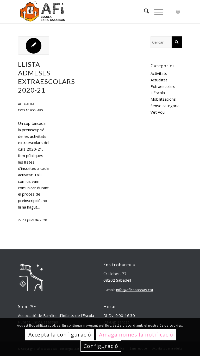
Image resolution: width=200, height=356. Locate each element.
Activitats (159, 73)
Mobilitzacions (163, 99)
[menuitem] (144, 11)
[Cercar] (144, 11)
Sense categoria (165, 105)
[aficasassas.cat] (42, 11)
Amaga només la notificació (136, 334)
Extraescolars (30, 110)
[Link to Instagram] (178, 12)
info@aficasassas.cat (134, 289)
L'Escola (158, 92)
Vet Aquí (158, 112)
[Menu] (156, 11)
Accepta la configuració (59, 334)
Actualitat (27, 104)
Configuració (101, 345)
